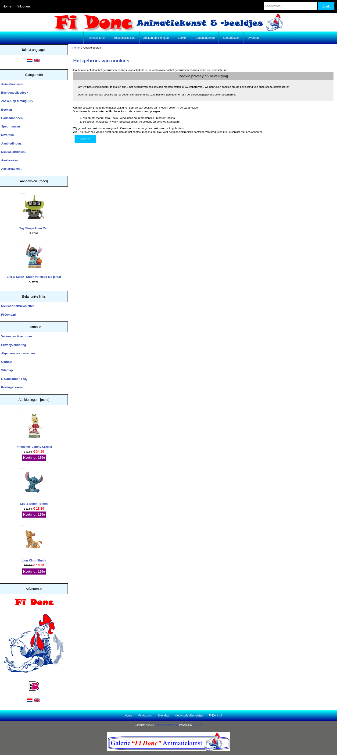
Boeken (182, 37)
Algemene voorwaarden (18, 353)
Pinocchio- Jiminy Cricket (34, 429)
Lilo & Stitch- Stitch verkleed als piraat (34, 260)
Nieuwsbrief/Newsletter (17, 306)
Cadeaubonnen (205, 37)
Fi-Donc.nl (8, 314)
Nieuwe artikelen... (14, 152)
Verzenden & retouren (16, 336)
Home (7, 6)
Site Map (163, 715)
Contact (6, 361)
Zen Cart (197, 725)
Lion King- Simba (34, 543)
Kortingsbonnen (12, 387)
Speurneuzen (231, 37)
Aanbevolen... (11, 160)
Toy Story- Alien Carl (34, 211)
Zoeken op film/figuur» (17, 101)
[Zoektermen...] (290, 6)
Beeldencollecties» (14, 92)
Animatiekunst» (12, 84)
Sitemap (7, 370)
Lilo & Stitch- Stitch (34, 486)
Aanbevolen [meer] (34, 181)
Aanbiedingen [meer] (33, 400)
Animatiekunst (96, 37)
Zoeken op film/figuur (156, 37)
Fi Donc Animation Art (166, 725)
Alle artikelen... (11, 168)
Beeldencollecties (124, 37)
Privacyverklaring (13, 345)
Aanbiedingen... (12, 143)
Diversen (253, 37)
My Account (145, 715)
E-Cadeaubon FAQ (14, 379)
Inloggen (23, 6)
